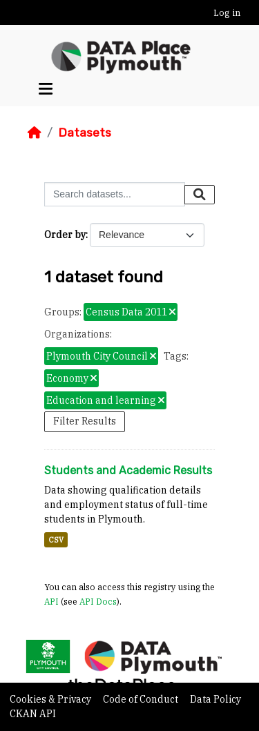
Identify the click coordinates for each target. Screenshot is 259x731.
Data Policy (215, 699)
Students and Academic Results (128, 470)
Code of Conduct (141, 699)
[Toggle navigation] (45, 89)
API (51, 601)
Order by (65, 234)
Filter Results (84, 421)
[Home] (34, 132)
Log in (226, 13)
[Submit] (199, 194)
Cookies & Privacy (51, 699)
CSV (56, 540)
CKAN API (33, 714)
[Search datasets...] (114, 194)
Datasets (84, 132)
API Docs (98, 601)
